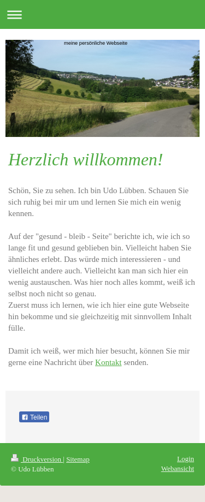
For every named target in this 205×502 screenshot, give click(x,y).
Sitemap (78, 459)
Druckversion (37, 459)
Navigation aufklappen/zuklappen (102, 14)
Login (185, 459)
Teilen (34, 417)
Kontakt (108, 362)
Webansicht (177, 468)
